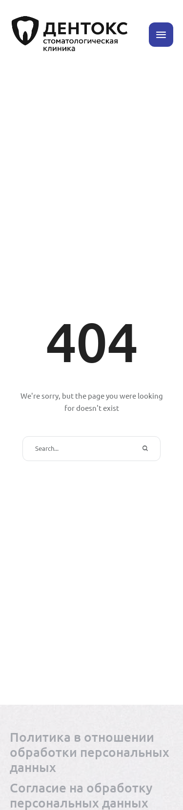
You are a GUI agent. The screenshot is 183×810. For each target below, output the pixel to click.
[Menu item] (91, 752)
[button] (161, 34)
